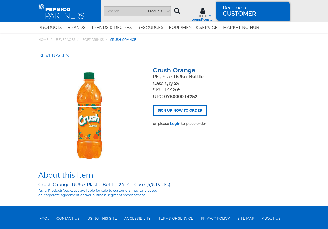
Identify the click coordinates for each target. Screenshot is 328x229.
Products (50, 27)
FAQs (44, 218)
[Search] (137, 11)
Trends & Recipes (111, 27)
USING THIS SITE (102, 218)
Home (43, 39)
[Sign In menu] (203, 13)
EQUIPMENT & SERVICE (193, 27)
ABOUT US (271, 218)
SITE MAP (245, 218)
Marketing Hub (241, 27)
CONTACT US (68, 218)
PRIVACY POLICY (215, 218)
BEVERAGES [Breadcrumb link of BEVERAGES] (65, 39)
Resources (150, 27)
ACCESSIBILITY (137, 218)
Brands (77, 27)
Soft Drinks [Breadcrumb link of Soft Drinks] (93, 39)
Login (175, 123)
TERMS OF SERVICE (176, 218)
